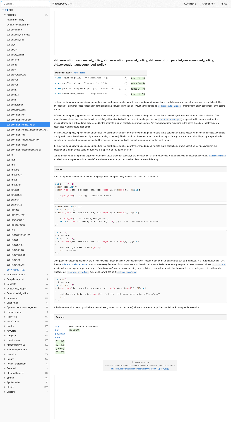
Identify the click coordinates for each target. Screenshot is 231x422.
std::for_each (13, 189)
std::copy (11, 69)
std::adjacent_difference (18, 34)
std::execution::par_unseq (19, 119)
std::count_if (13, 94)
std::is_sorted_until (16, 265)
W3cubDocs (59, 3)
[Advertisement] (140, 33)
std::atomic (219, 265)
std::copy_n (12, 84)
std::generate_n (14, 204)
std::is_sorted (13, 260)
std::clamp (12, 64)
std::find (11, 164)
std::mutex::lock (126, 272)
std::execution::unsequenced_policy (24, 149)
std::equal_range (15, 104)
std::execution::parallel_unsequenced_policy (28, 129)
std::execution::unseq (17, 144)
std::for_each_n (14, 194)
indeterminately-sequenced (75, 264)
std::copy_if (12, 79)
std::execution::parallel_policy (21, 124)
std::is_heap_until (15, 245)
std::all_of (11, 44)
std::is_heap (12, 240)
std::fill (10, 154)
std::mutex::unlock (78, 272)
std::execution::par (16, 114)
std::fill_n (11, 159)
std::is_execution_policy (18, 235)
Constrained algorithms (18, 24)
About (224, 4)
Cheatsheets (208, 4)
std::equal (11, 99)
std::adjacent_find (15, 39)
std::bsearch (13, 59)
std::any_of (12, 49)
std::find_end (13, 169)
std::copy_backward (16, 74)
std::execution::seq (16, 134)
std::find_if (12, 179)
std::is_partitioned (15, 250)
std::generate (13, 199)
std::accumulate (14, 29)
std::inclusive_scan (16, 215)
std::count (12, 89)
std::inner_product (15, 220)
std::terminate (217, 156)
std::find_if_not (14, 184)
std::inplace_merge (16, 225)
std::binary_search (15, 54)
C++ (70, 3)
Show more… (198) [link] (16, 270)
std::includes (13, 209)
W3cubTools (190, 4)
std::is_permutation (16, 255)
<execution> (80, 73)
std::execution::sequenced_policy (23, 139)
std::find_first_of (14, 174)
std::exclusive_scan (16, 109)
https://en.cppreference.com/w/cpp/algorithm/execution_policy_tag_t (140, 369)
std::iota (11, 230)
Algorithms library (15, 19)
